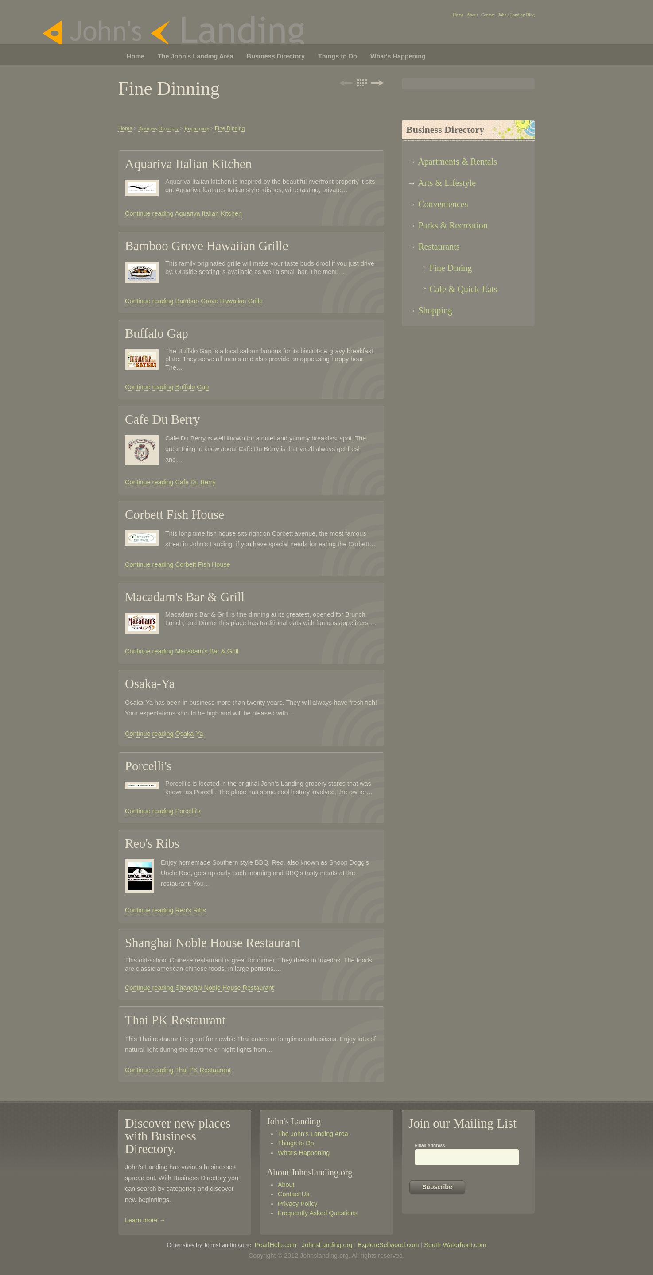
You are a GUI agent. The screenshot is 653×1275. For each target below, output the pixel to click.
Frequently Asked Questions (318, 1213)
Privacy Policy (298, 1203)
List (361, 82)
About (472, 14)
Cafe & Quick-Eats (463, 289)
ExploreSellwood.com (388, 1244)
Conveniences (443, 204)
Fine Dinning (230, 128)
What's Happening (304, 1152)
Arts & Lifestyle (447, 183)
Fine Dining (450, 268)
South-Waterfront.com (455, 1244)
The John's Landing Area (313, 1133)
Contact (488, 14)
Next (376, 82)
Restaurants (438, 246)
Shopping (435, 310)
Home (458, 14)
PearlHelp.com (275, 1244)
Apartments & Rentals (457, 161)
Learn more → (145, 1220)
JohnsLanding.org (327, 1244)
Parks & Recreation (453, 225)
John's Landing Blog (516, 14)
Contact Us (293, 1194)
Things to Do (296, 1143)
